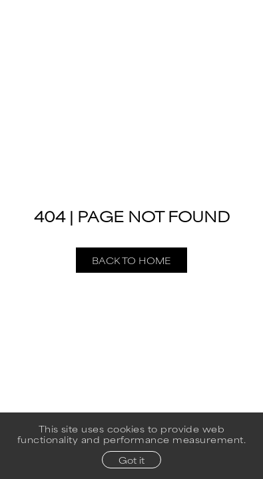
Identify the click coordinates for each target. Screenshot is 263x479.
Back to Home (131, 260)
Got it (131, 459)
